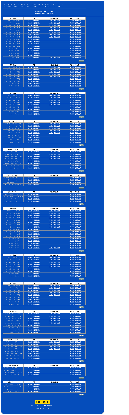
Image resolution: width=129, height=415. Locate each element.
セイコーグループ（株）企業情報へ (42, 405)
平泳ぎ (21, 4)
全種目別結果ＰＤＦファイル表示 (44, 11)
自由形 (10, 4)
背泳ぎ (16, 4)
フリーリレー (47, 4)
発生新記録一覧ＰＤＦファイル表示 (44, 13)
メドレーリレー (57, 4)
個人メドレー (37, 4)
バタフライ (29, 4)
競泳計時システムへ (42, 408)
